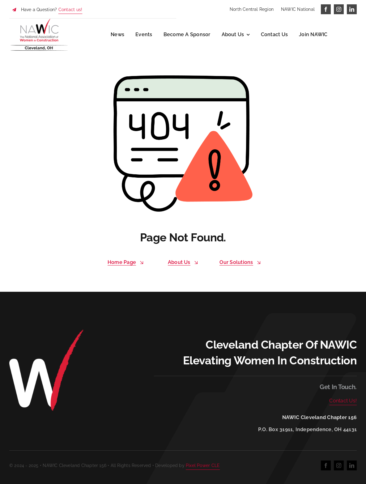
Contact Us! (343, 401)
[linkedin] (352, 9)
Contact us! (70, 9)
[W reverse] (46, 331)
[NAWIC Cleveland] (39, 21)
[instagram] (339, 9)
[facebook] (326, 9)
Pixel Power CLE (203, 465)
